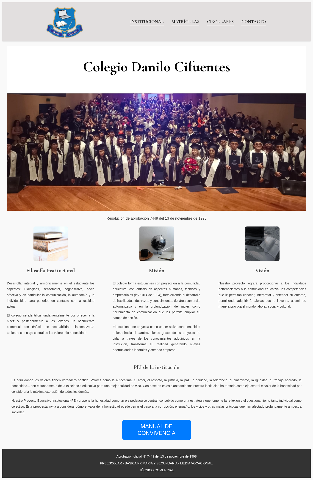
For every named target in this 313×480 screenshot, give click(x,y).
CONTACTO (253, 22)
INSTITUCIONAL (147, 22)
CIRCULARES (220, 22)
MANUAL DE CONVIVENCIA (156, 429)
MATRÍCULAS (185, 22)
